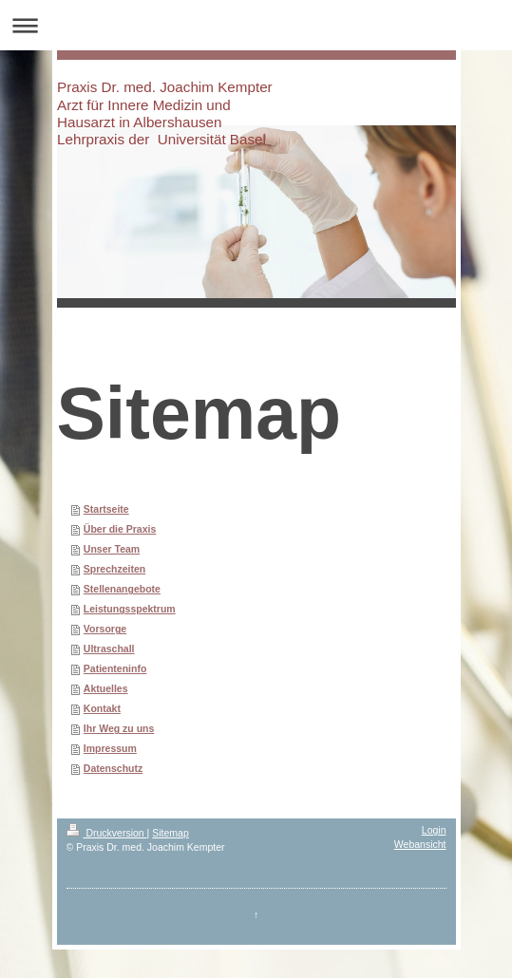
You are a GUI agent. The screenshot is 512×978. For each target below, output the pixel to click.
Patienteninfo (115, 668)
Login (434, 830)
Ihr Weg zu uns (119, 728)
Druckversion (106, 832)
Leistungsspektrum (130, 608)
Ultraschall (109, 648)
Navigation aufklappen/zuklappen (256, 25)
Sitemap (170, 832)
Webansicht (420, 844)
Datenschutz (113, 768)
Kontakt (102, 708)
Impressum (110, 748)
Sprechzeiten (114, 568)
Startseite (106, 509)
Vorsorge (105, 628)
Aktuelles (106, 688)
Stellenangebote (122, 588)
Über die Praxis (120, 529)
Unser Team (112, 549)
